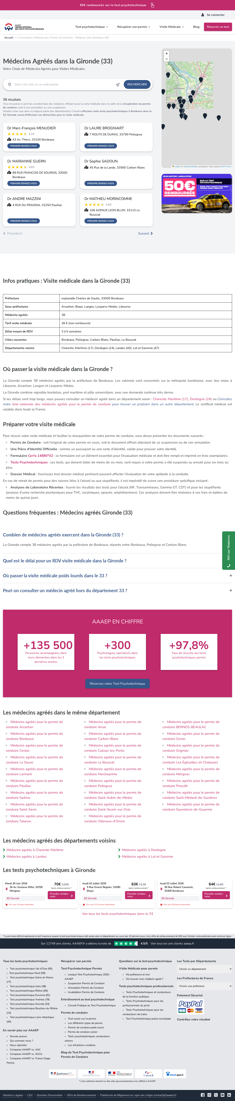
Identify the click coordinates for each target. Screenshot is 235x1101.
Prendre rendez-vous (23, 145)
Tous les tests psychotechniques (25, 961)
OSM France (226, 166)
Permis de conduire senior (82, 1032)
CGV (30, 1095)
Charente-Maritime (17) (170, 399)
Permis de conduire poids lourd (86, 1027)
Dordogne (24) (201, 399)
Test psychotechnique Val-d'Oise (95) (31, 968)
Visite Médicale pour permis (138, 969)
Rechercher (137, 84)
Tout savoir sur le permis (82, 1018)
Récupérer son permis (76, 961)
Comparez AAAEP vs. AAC (25, 1049)
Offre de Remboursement (81, 1095)
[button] (181, 106)
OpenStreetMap (190, 166)
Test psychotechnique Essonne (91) (30, 995)
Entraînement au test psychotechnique (88, 999)
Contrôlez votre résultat (193, 1019)
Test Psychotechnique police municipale (148, 1018)
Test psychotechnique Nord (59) (27, 973)
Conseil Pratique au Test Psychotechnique (92, 1005)
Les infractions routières (81, 1045)
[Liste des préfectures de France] (204, 986)
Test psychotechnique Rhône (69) (29, 990)
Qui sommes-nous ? (21, 1041)
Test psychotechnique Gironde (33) (29, 1004)
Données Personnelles (50, 1095)
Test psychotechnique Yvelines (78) (30, 999)
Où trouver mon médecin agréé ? (144, 979)
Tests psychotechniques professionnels (146, 986)
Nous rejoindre (18, 1045)
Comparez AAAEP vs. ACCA (26, 1054)
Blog (196, 27)
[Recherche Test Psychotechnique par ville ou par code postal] (63, 84)
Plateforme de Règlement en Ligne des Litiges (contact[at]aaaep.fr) (138, 1095)
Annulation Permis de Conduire (86, 988)
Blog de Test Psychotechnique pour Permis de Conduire (85, 1054)
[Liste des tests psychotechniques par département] (204, 969)
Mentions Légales (13, 1095)
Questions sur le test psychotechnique (145, 961)
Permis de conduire (74, 1013)
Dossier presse (18, 1036)
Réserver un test (218, 27)
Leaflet (176, 166)
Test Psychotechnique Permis (81, 969)
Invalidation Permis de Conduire (86, 992)
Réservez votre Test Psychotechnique (117, 683)
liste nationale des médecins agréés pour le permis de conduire (61, 404)
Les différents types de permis (85, 1023)
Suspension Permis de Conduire (86, 983)
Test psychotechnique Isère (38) (28, 986)
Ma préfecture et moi (138, 974)
